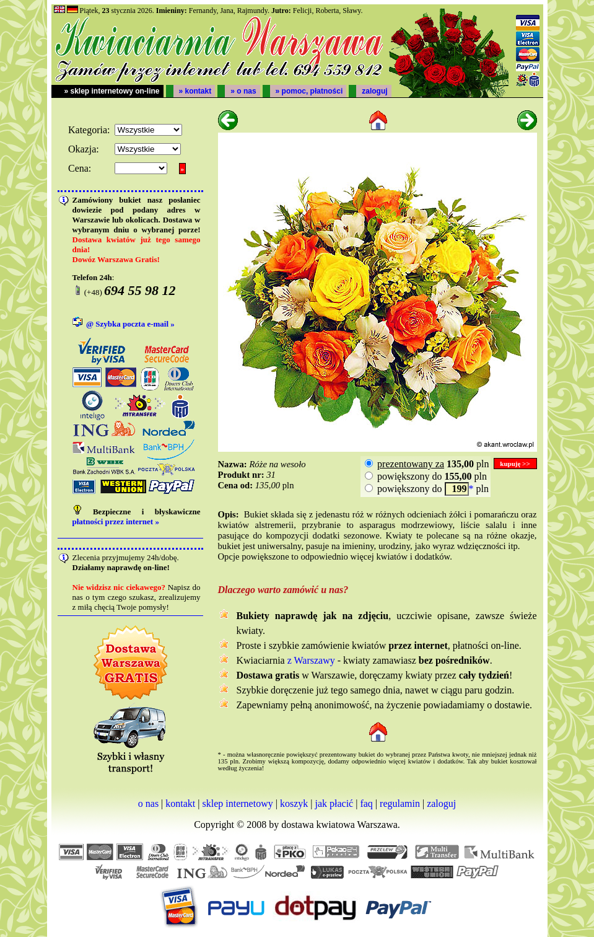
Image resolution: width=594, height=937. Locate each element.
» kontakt (195, 91)
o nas (148, 803)
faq (366, 803)
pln (432, 464)
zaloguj (374, 91)
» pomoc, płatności (309, 91)
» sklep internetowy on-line (112, 91)
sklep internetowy (238, 803)
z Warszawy (311, 660)
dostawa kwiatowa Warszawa (339, 824)
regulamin (400, 803)
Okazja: (83, 149)
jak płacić (334, 803)
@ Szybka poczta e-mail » (130, 323)
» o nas (243, 91)
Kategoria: (89, 130)
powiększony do (423, 476)
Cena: (79, 168)
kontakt (180, 803)
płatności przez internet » (115, 521)
